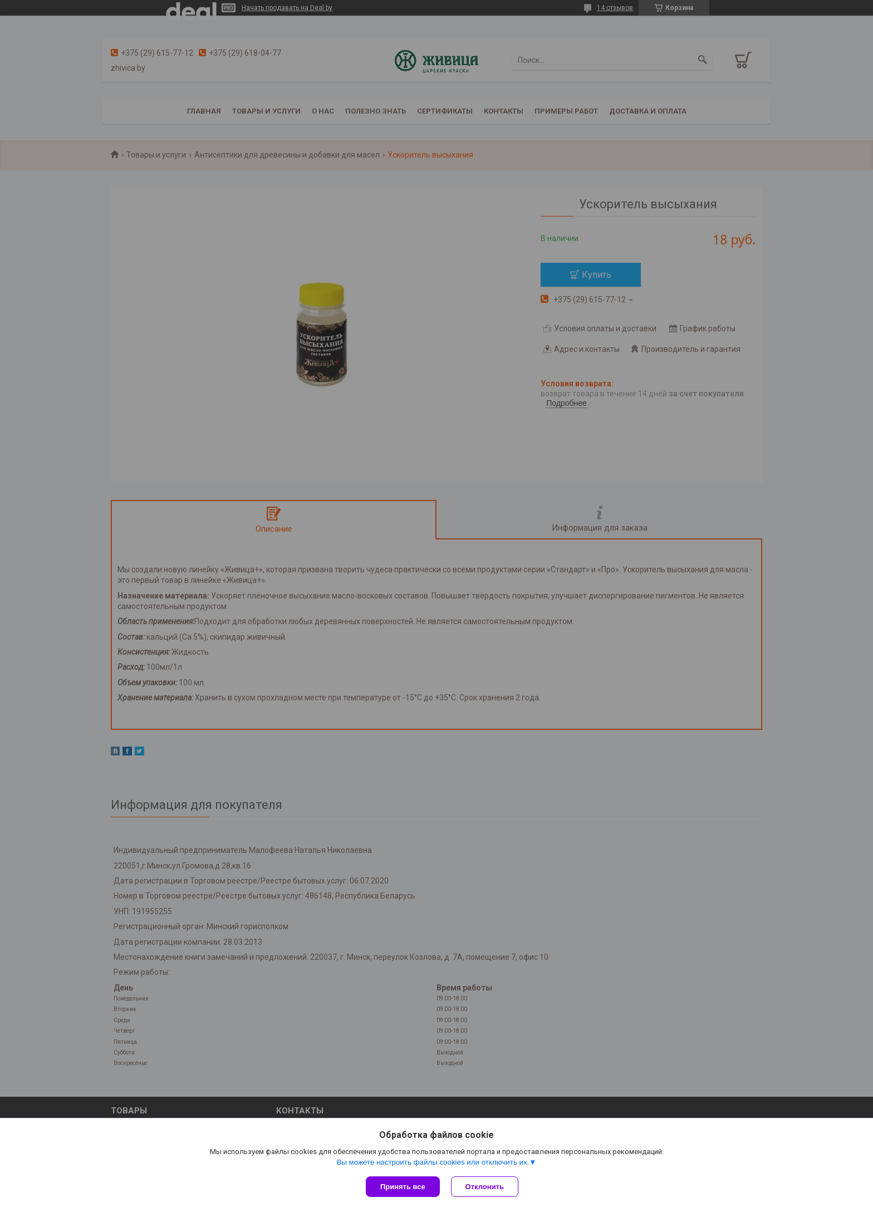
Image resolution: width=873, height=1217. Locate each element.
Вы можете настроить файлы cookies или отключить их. (432, 1162)
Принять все (402, 1186)
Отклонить (484, 1186)
